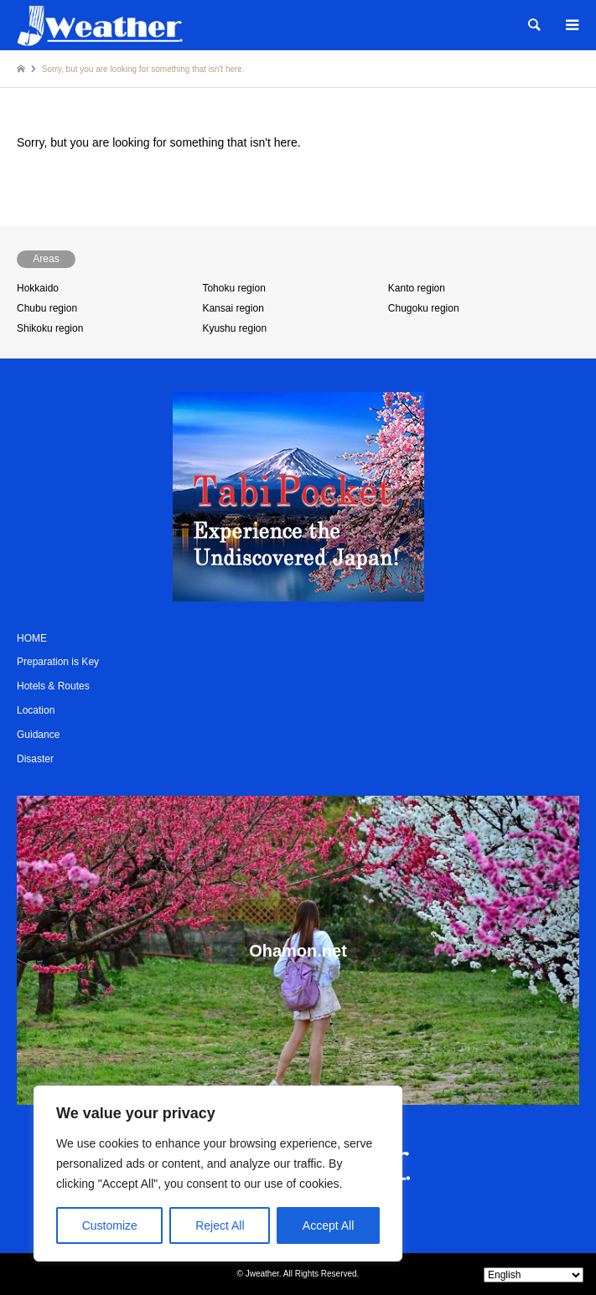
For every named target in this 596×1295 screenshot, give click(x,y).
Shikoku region (50, 328)
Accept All (328, 1225)
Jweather (262, 1273)
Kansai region (232, 308)
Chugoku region (423, 308)
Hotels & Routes (53, 686)
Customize (109, 1225)
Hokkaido (38, 288)
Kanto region (416, 288)
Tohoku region (233, 288)
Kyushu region (234, 328)
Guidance (38, 734)
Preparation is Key (58, 662)
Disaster (35, 759)
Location (35, 710)
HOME (32, 638)
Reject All (219, 1225)
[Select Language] (533, 1274)
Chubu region (47, 308)
